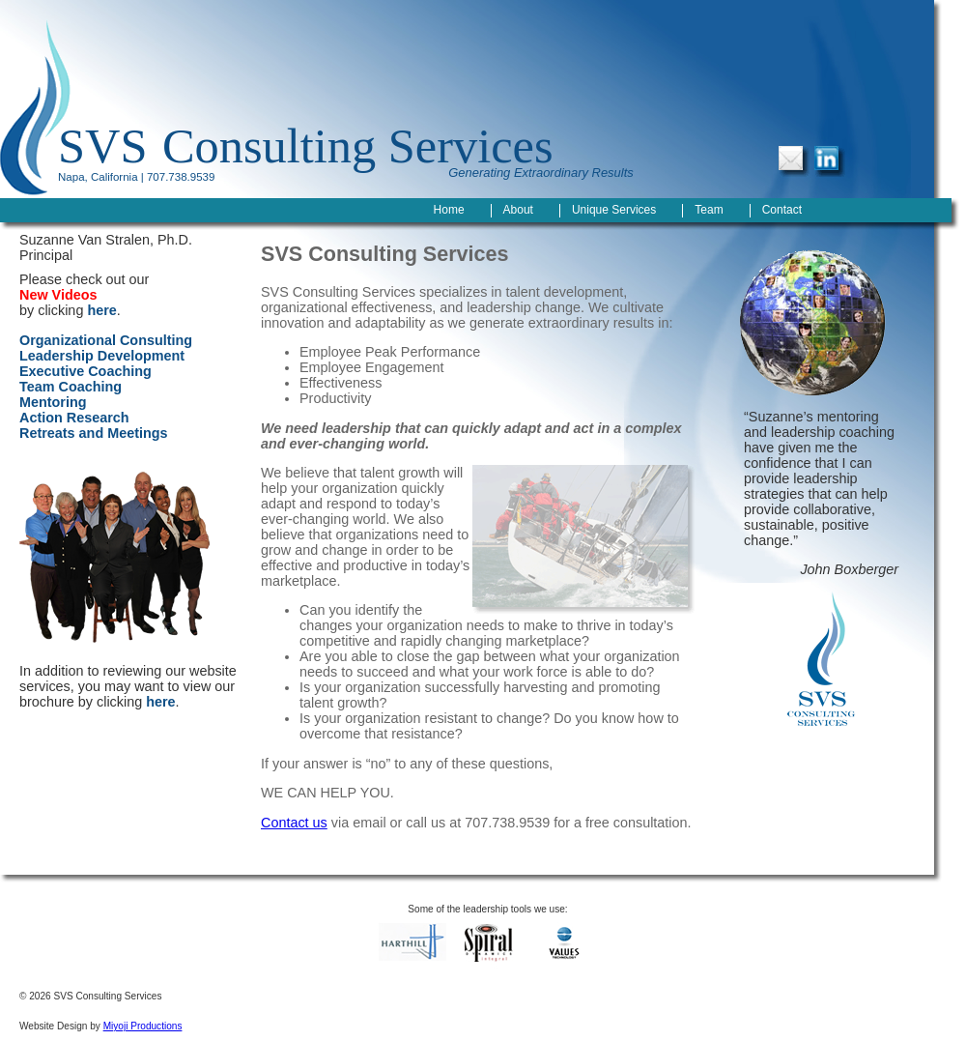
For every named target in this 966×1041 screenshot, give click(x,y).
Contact (782, 210)
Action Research (74, 417)
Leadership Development (102, 355)
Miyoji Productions (143, 1026)
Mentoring (53, 402)
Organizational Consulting (105, 340)
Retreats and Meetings (93, 433)
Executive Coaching (85, 371)
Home (449, 210)
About (518, 210)
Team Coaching (70, 386)
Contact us (294, 822)
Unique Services (614, 210)
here (101, 310)
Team (709, 210)
